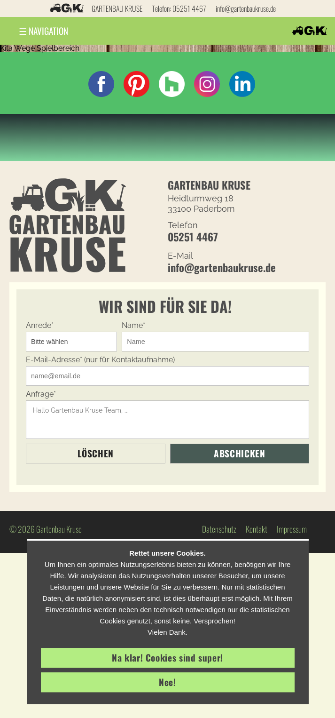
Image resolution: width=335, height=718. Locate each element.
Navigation (43, 31)
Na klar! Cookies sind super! (167, 657)
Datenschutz (219, 529)
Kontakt (256, 529)
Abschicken (239, 453)
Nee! (167, 682)
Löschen (96, 453)
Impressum (292, 529)
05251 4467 (189, 8)
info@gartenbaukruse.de (246, 8)
